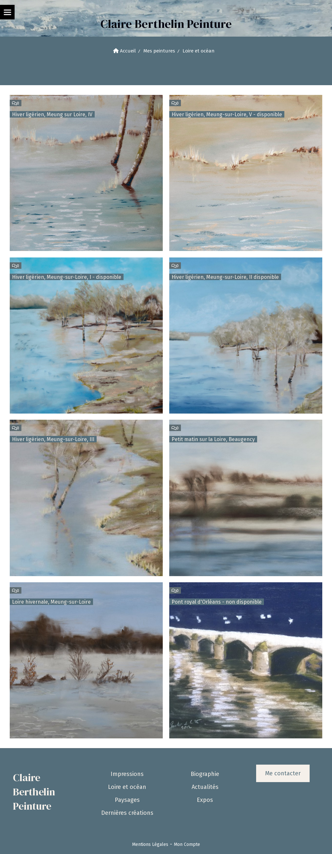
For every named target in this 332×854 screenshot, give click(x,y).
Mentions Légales (150, 844)
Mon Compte (187, 844)
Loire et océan (127, 787)
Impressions (127, 774)
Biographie (205, 774)
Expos (205, 799)
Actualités (205, 787)
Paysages (127, 799)
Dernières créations (127, 812)
